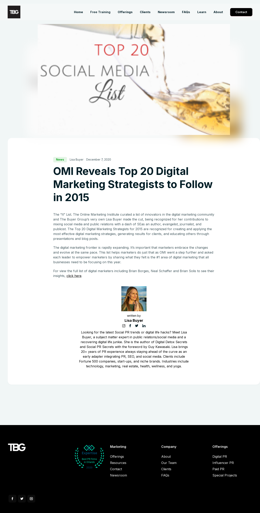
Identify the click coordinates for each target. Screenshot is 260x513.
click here (74, 276)
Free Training (100, 12)
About (166, 460)
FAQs (165, 478)
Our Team (169, 466)
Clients (166, 472)
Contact (241, 12)
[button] (125, 12)
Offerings (117, 460)
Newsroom (118, 478)
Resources (118, 466)
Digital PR (219, 460)
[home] (14, 12)
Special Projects (224, 478)
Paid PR (218, 472)
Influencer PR (223, 466)
